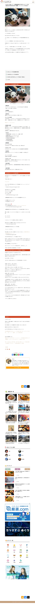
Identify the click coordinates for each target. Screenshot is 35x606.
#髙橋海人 (27, 231)
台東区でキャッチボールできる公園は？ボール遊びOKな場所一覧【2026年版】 (11, 422)
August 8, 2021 (13, 234)
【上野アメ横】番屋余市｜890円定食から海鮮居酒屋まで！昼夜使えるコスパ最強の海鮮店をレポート (23, 433)
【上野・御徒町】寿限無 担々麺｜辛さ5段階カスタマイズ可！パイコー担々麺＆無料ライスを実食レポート (23, 402)
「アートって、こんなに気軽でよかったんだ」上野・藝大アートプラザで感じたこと (23, 443)
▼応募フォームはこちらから (10, 122)
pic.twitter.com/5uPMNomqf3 (21, 205)
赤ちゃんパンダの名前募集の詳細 (13, 71)
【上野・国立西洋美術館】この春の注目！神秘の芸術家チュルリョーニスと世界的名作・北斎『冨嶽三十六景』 (11, 433)
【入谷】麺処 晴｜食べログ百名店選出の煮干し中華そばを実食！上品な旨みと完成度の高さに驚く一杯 (11, 402)
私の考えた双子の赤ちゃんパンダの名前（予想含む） (16, 77)
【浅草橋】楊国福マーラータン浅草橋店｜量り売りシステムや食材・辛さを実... (22, 497)
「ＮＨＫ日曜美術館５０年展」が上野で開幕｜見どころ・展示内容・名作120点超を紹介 (11, 412)
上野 (6, 27)
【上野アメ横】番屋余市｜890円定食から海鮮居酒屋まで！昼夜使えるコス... (22, 491)
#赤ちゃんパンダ (11, 233)
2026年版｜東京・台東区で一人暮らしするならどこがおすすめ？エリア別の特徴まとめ (23, 412)
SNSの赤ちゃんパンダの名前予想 (13, 74)
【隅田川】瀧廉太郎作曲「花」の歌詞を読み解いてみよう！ (22, 478)
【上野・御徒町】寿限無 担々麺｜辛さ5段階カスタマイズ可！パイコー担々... (22, 472)
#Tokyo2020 (7, 181)
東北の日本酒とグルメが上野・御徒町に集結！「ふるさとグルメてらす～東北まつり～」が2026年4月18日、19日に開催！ (23, 423)
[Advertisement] (17, 60)
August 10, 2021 (13, 223)
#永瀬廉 (24, 231)
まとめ (9, 79)
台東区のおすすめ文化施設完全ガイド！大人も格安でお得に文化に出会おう (11, 443)
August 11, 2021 (17, 186)
